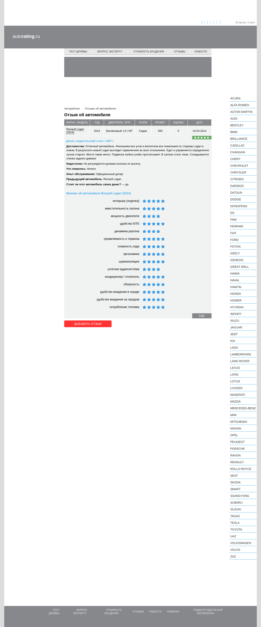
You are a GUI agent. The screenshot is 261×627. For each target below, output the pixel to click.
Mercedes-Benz (243, 408)
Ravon (235, 455)
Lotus (235, 381)
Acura (235, 98)
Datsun (236, 192)
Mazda (235, 401)
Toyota (236, 529)
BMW (233, 132)
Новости (200, 51)
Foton (235, 246)
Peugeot (237, 442)
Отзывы (179, 51)
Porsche (237, 448)
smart (235, 489)
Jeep (234, 334)
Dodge (235, 199)
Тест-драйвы (78, 51)
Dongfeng (238, 206)
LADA (234, 347)
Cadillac (237, 145)
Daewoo (237, 186)
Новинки (173, 611)
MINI (233, 415)
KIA (232, 341)
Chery (235, 159)
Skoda (235, 482)
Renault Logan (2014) (75, 131)
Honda (235, 293)
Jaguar (236, 327)
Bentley (237, 125)
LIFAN (234, 374)
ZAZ (233, 556)
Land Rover (239, 361)
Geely (235, 253)
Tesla (235, 522)
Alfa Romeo (239, 105)
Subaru (236, 502)
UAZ (233, 536)
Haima (235, 273)
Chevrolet (239, 165)
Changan (237, 152)
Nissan (235, 428)
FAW (233, 219)
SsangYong (239, 496)
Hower (236, 300)
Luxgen (236, 388)
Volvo (235, 549)
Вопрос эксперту (109, 51)
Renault (237, 462)
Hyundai (237, 307)
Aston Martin (241, 111)
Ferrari (236, 226)
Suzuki (235, 509)
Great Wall (239, 266)
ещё (202, 315)
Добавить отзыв (87, 324)
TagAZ (235, 516)
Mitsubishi (238, 421)
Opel (234, 435)
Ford (234, 239)
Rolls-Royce (240, 469)
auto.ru (26, 36)
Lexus (235, 368)
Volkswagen (240, 543)
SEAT (234, 475)
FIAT (233, 233)
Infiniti (235, 314)
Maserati (237, 394)
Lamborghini (240, 354)
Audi (233, 118)
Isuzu (234, 320)
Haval (235, 280)
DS (232, 213)
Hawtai (235, 287)
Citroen (237, 179)
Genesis (236, 260)
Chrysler (238, 172)
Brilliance (239, 138)
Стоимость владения (148, 51)
